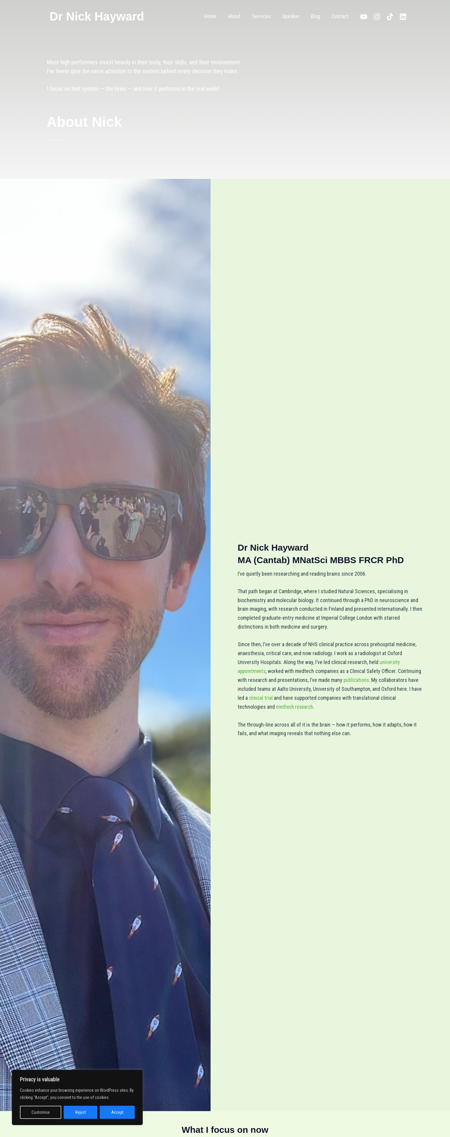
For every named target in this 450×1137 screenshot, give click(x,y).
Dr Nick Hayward (97, 16)
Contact (340, 16)
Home (213, 16)
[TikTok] (389, 16)
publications (357, 680)
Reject (80, 1112)
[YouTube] (363, 16)
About (236, 16)
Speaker (292, 16)
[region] (77, 1097)
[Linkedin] (403, 16)
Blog (316, 16)
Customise (41, 1112)
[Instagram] (376, 16)
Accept (117, 1112)
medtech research (296, 706)
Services (263, 16)
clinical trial (261, 697)
